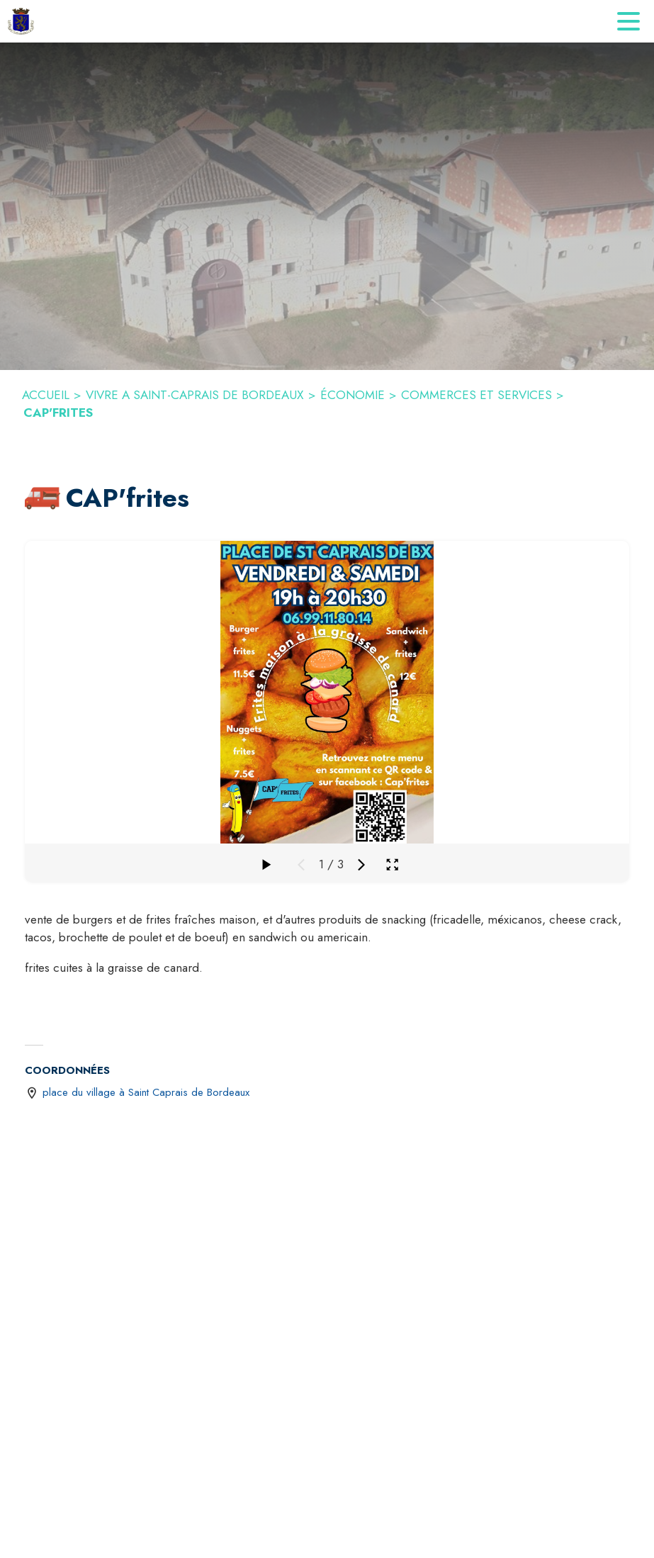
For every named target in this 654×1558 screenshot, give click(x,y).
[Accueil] (21, 21)
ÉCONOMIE (352, 394)
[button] (42, 498)
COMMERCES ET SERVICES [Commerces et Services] (476, 394)
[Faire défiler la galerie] (266, 865)
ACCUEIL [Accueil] (45, 394)
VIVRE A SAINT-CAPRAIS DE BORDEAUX (195, 394)
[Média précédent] (301, 865)
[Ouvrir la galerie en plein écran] (392, 864)
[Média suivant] (361, 865)
